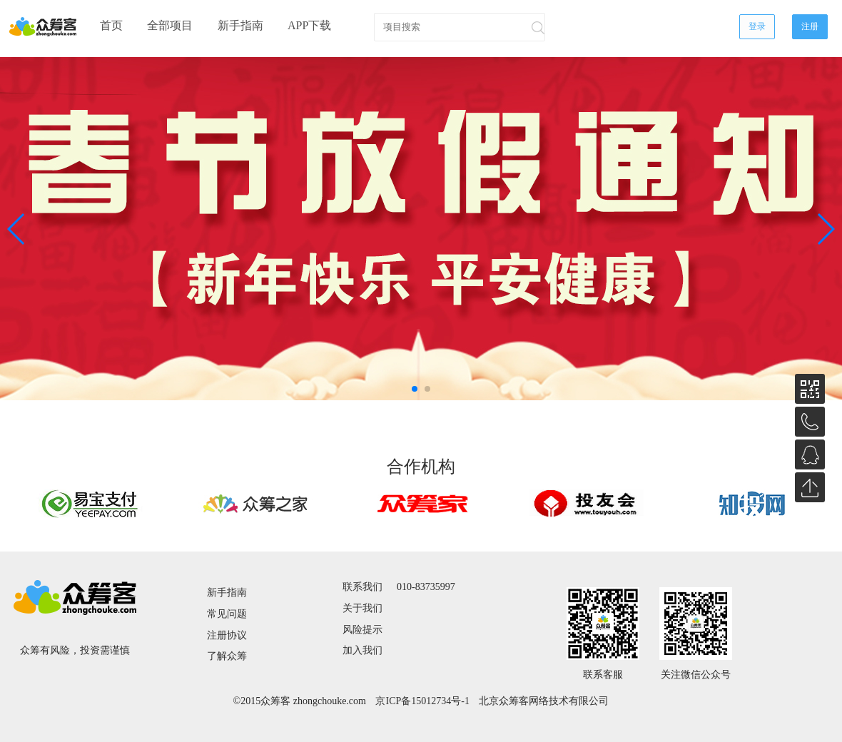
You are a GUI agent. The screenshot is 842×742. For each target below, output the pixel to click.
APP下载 (309, 25)
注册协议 (227, 635)
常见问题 (227, 614)
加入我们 (362, 650)
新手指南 (240, 25)
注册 (809, 26)
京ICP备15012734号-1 (422, 701)
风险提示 (362, 629)
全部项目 (170, 25)
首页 (111, 25)
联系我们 (362, 586)
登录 (757, 26)
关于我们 (362, 608)
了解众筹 (227, 656)
